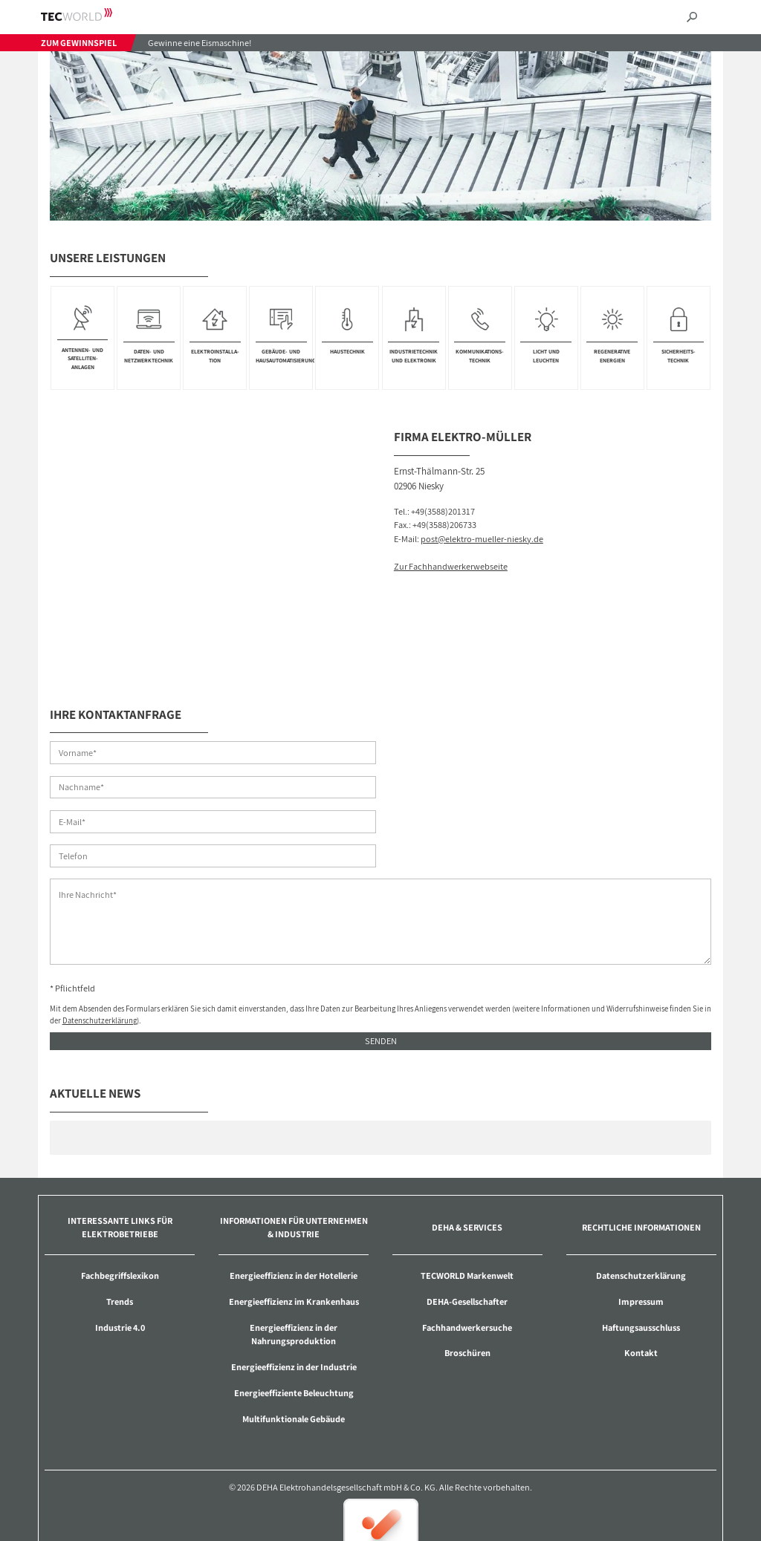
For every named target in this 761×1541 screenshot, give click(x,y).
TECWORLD (89, 14)
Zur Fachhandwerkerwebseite (451, 566)
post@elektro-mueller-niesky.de (482, 538)
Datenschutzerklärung (99, 952)
